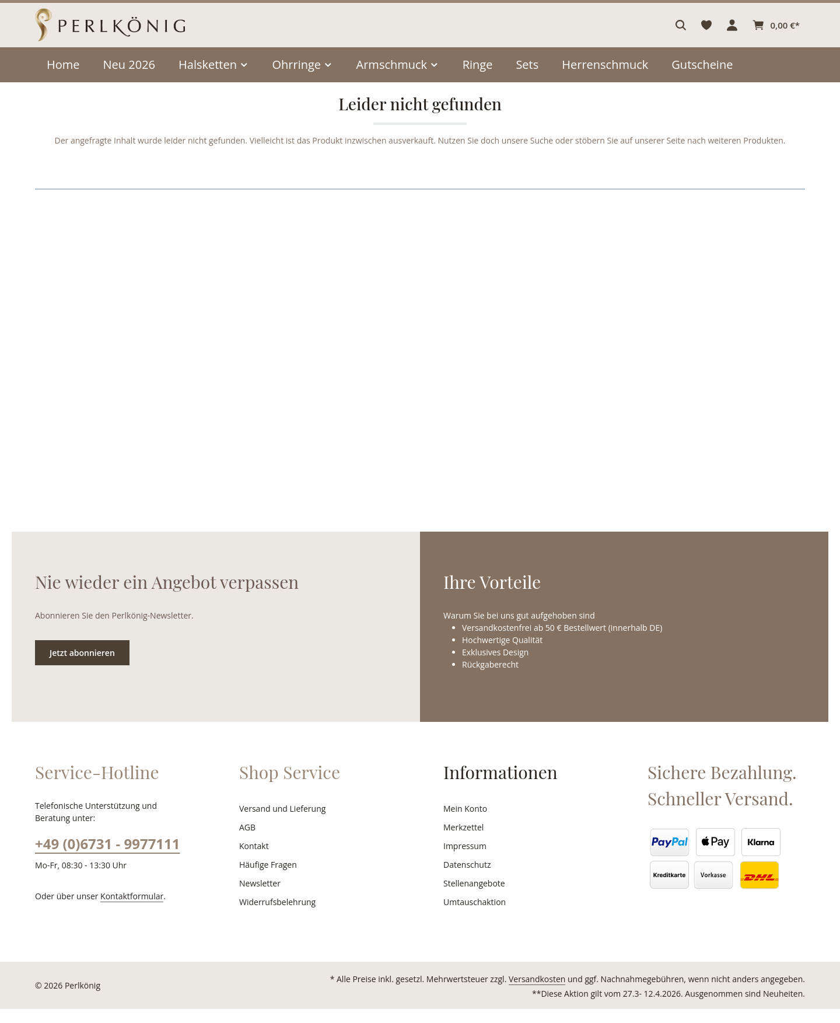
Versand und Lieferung (280, 823)
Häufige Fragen (267, 879)
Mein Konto (464, 823)
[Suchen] (682, 32)
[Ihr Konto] (734, 32)
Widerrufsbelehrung (274, 916)
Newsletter (258, 897)
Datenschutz (466, 879)
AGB (248, 841)
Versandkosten (549, 993)
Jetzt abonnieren (82, 666)
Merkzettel (462, 841)
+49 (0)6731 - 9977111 (106, 857)
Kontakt (253, 860)
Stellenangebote (472, 897)
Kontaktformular (126, 909)
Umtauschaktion (472, 916)
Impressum (463, 860)
